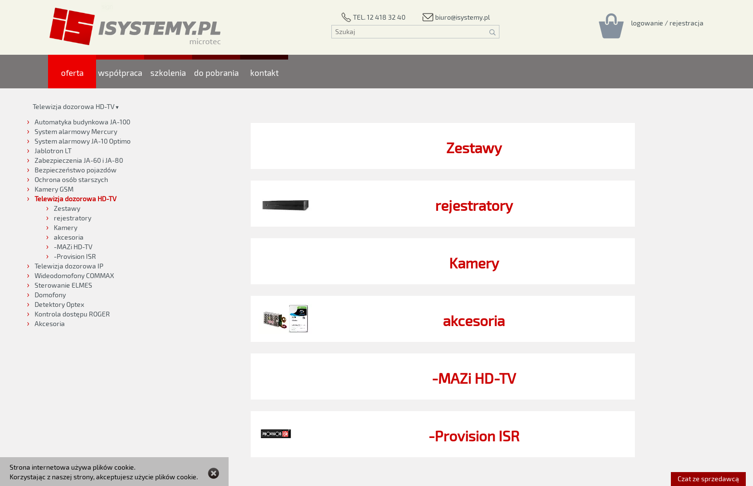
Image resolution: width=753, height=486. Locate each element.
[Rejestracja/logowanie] (667, 22)
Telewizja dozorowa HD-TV (74, 106)
